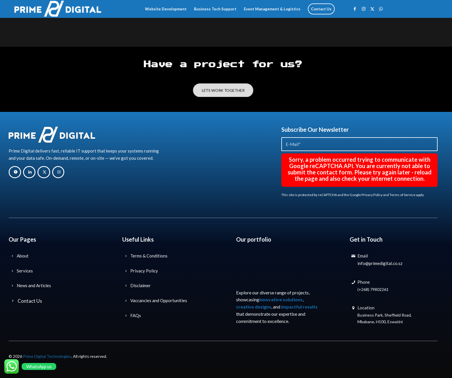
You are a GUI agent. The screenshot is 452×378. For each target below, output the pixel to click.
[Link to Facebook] (355, 8)
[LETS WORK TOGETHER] (223, 90)
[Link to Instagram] (363, 8)
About (23, 255)
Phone (363, 282)
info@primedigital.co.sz (379, 263)
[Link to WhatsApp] (380, 8)
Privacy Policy (372, 195)
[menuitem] (165, 9)
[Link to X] (372, 8)
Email (362, 255)
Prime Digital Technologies (47, 356)
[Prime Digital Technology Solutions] (57, 9)
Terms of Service (402, 195)
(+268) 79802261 (373, 289)
